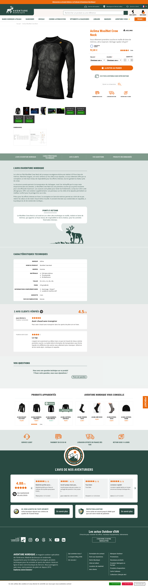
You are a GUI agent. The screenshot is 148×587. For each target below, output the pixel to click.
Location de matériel (96, 566)
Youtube (57, 540)
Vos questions (98, 157)
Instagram (30, 540)
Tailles (92, 57)
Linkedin (63, 540)
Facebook (37, 540)
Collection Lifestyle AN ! (118, 574)
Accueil (19, 24)
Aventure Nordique (24, 554)
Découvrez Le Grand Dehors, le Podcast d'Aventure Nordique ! (74, 2)
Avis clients (93, 569)
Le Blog (18, 540)
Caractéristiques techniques (50, 157)
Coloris (109, 57)
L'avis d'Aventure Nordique (25, 157)
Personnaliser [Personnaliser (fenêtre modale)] (139, 583)
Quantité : (129, 57)
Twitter (50, 540)
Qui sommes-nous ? (75, 554)
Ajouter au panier (113, 68)
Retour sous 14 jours (126, 96)
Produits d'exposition (117, 568)
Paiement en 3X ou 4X (97, 96)
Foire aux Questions (96, 557)
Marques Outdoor (116, 554)
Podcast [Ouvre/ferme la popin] (145, 402)
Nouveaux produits (116, 560)
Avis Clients (74, 157)
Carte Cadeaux (115, 571)
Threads (43, 540)
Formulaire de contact (96, 554)
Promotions (114, 557)
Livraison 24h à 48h (111, 96)
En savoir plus (62, 511)
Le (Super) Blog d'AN (75, 557)
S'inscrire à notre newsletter (104, 540)
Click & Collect (94, 563)
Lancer (126, 13)
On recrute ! (72, 560)
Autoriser (70, 113)
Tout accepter (115, 583)
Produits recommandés (122, 157)
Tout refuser (127, 583)
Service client (26, 442)
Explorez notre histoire (23, 569)
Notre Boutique (94, 560)
